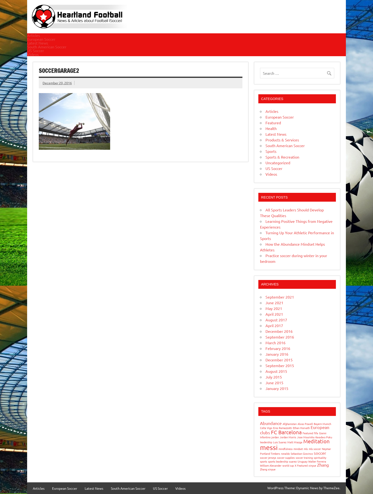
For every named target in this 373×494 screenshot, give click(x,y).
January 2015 (276, 388)
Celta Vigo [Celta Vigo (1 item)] (266, 428)
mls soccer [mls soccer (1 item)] (315, 449)
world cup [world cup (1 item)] (288, 465)
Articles (33, 35)
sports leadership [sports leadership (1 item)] (278, 461)
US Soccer (35, 50)
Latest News (37, 42)
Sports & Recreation (282, 157)
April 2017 (274, 325)
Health (271, 128)
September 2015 (279, 365)
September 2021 (279, 296)
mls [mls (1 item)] (306, 449)
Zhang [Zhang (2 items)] (323, 464)
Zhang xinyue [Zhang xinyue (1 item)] (267, 469)
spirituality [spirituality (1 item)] (320, 457)
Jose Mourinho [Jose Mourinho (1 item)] (305, 437)
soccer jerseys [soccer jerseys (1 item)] (268, 457)
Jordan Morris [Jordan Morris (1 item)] (288, 437)
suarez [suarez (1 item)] (293, 461)
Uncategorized (277, 162)
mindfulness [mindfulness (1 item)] (286, 449)
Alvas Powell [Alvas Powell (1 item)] (305, 424)
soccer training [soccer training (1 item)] (304, 457)
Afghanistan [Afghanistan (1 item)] (290, 424)
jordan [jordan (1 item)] (275, 437)
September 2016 (279, 336)
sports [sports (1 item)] (263, 461)
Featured (273, 122)
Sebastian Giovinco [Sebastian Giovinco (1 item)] (302, 453)
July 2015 (273, 376)
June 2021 (274, 302)
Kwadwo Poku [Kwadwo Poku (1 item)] (323, 437)
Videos (33, 54)
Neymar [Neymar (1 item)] (326, 449)
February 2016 (277, 348)
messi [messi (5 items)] (269, 447)
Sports (270, 151)
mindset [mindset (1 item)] (298, 449)
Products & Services (282, 139)
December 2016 (279, 331)
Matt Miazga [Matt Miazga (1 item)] (294, 442)
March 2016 (275, 342)
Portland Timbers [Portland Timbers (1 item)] (270, 453)
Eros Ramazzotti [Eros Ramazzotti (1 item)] (282, 428)
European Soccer (41, 39)
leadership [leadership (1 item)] (266, 442)
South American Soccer (46, 46)
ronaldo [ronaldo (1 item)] (285, 453)
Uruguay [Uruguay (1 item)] (302, 461)
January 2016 (276, 354)
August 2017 (276, 319)
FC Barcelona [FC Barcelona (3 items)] (286, 432)
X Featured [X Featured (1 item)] (301, 465)
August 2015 (276, 371)
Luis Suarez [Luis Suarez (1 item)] (279, 442)
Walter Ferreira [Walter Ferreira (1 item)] (317, 461)
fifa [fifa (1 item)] (316, 433)
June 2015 (274, 382)
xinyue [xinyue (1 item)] (312, 465)
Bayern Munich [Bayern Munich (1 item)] (322, 424)
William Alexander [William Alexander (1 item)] (270, 465)
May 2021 (273, 308)
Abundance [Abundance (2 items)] (271, 423)
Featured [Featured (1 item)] (308, 433)
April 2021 (274, 314)
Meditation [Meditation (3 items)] (316, 441)
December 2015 (279, 359)
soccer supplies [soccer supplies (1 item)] (286, 457)
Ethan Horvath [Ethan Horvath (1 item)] (301, 428)
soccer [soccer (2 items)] (320, 452)
